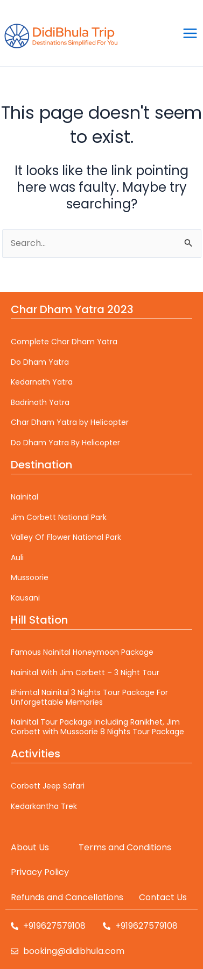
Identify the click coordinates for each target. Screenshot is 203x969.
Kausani (25, 597)
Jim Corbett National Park (59, 517)
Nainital (24, 496)
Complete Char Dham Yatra (64, 341)
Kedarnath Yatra (42, 382)
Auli (17, 557)
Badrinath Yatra (40, 402)
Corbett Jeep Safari (48, 785)
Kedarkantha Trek (44, 806)
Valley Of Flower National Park (66, 537)
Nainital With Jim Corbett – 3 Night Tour (85, 672)
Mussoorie (29, 577)
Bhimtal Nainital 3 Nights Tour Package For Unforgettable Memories (89, 697)
